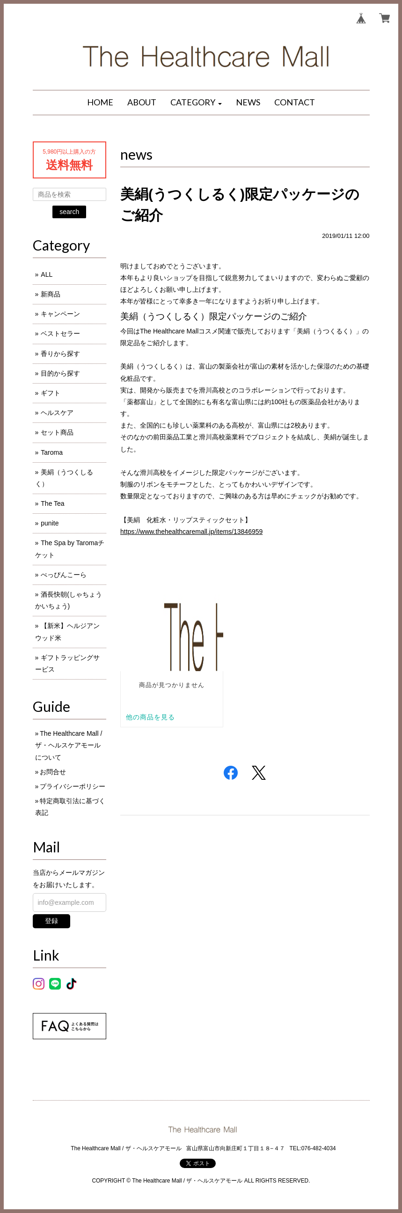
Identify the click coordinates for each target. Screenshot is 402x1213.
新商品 (50, 294)
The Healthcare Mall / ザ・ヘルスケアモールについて (68, 745)
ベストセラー (60, 333)
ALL (46, 274)
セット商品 (57, 432)
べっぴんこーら (64, 574)
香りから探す (60, 353)
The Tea (52, 503)
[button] (196, 102)
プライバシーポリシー (72, 786)
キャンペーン (60, 314)
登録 (51, 921)
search (69, 211)
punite (49, 523)
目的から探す (60, 373)
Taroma (52, 452)
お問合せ (53, 772)
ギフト (50, 393)
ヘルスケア (57, 412)
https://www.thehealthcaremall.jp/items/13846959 (191, 531)
